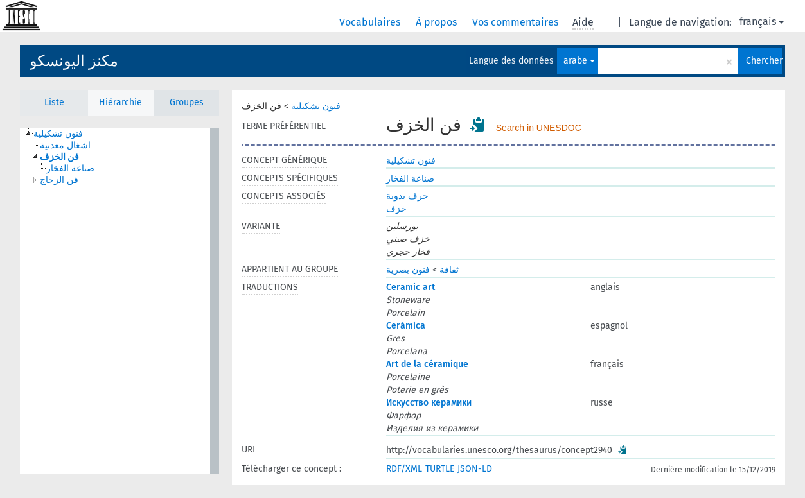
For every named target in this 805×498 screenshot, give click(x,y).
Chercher (764, 60)
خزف (396, 208)
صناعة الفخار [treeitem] (70, 168)
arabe (579, 60)
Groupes (187, 102)
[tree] (119, 301)
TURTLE (439, 468)
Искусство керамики (429, 402)
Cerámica (405, 325)
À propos (437, 22)
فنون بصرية (408, 269)
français (761, 21)
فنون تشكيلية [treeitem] (58, 133)
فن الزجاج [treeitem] (59, 180)
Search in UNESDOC (538, 128)
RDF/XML (404, 468)
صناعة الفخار (410, 178)
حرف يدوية (407, 196)
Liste (54, 102)
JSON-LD (474, 468)
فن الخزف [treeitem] (59, 156)
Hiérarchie (120, 102)
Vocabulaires (371, 22)
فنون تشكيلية (316, 106)
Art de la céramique (427, 364)
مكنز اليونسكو (74, 61)
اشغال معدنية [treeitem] (65, 145)
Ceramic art (410, 287)
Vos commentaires (516, 22)
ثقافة (449, 269)
